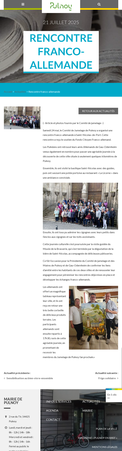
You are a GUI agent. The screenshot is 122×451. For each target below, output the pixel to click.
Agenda (52, 410)
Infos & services (58, 401)
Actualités (20, 91)
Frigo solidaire (107, 378)
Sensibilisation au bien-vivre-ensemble (29, 378)
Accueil (8, 91)
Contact (53, 419)
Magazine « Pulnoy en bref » (97, 437)
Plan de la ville (106, 428)
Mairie (87, 410)
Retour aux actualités (98, 110)
